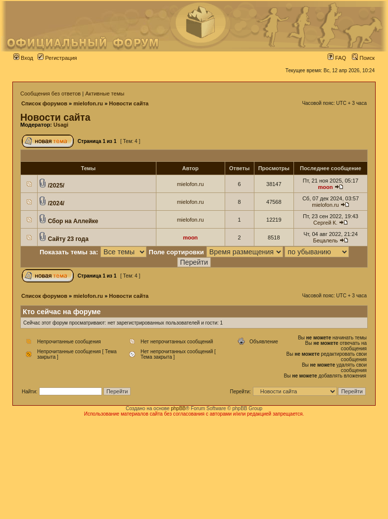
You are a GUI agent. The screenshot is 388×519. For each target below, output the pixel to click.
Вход (23, 58)
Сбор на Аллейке (73, 221)
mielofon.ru (88, 103)
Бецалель (325, 240)
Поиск (363, 58)
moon (325, 187)
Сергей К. (325, 223)
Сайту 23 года (68, 239)
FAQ (337, 58)
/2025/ (56, 185)
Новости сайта (128, 103)
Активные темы (104, 93)
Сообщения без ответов (50, 93)
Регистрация (57, 58)
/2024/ (56, 203)
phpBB (178, 408)
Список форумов (44, 103)
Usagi (60, 125)
